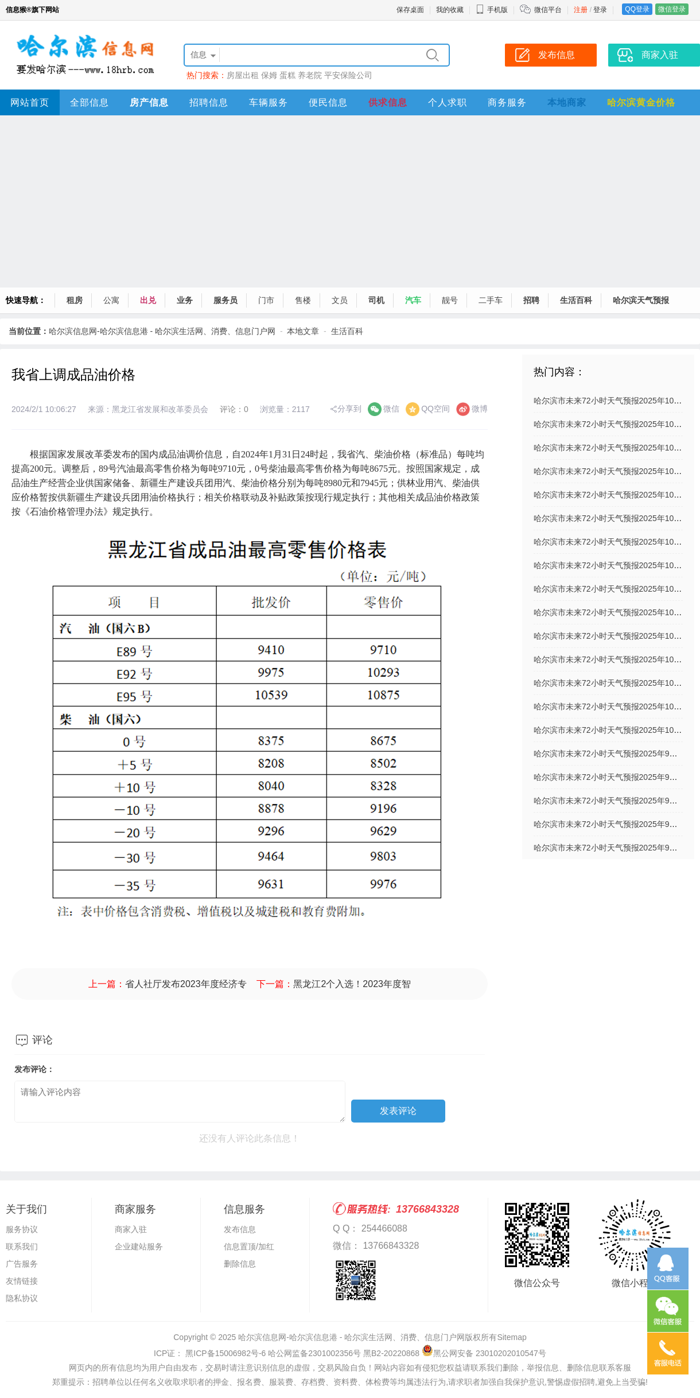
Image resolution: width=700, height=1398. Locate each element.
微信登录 (672, 9)
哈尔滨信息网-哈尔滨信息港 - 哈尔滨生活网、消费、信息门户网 (162, 331)
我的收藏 (450, 10)
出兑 (148, 300)
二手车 (491, 300)
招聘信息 (208, 102)
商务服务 (507, 102)
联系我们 (22, 1246)
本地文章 (303, 331)
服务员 (225, 300)
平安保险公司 (348, 75)
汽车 (413, 300)
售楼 (303, 300)
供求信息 (387, 102)
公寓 (111, 300)
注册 (581, 10)
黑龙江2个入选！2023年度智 (352, 984)
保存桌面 (410, 10)
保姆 (269, 75)
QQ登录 (637, 9)
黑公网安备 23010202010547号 (484, 1353)
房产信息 (149, 102)
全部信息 (89, 102)
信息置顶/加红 (249, 1246)
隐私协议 (22, 1298)
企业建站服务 (139, 1246)
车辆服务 (268, 102)
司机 (376, 300)
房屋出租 (243, 75)
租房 (75, 300)
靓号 (450, 300)
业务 (185, 300)
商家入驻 (131, 1229)
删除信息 (240, 1263)
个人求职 (447, 102)
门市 (266, 300)
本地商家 (566, 102)
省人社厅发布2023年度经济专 (186, 984)
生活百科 (576, 300)
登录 (600, 10)
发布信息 (240, 1229)
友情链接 (22, 1281)
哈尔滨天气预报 (641, 300)
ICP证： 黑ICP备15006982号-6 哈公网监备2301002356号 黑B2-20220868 (286, 1353)
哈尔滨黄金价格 (641, 102)
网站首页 (29, 102)
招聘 (531, 300)
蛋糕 (287, 75)
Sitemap (511, 1337)
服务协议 (22, 1229)
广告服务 (22, 1263)
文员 (340, 300)
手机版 (492, 10)
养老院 (310, 75)
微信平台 (548, 10)
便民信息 (328, 102)
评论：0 (234, 409)
